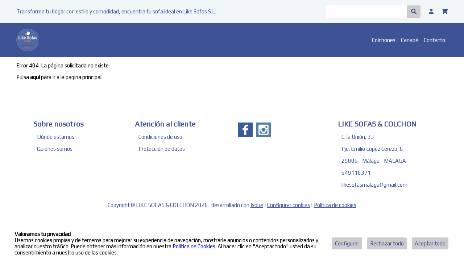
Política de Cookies (194, 246)
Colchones (383, 40)
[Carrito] (445, 11)
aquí (35, 77)
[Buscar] (366, 11)
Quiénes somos (54, 149)
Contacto (434, 40)
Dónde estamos (55, 137)
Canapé (409, 40)
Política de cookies (335, 205)
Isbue (256, 205)
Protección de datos (161, 149)
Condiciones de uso (160, 137)
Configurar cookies (288, 205)
